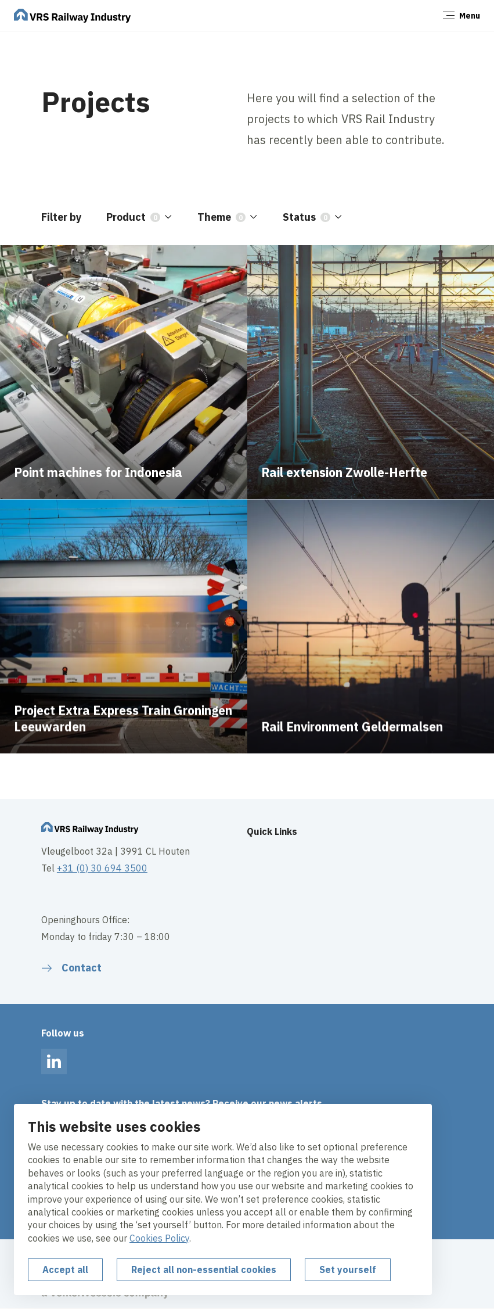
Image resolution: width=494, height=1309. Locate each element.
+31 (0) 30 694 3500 (102, 868)
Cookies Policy (159, 1238)
